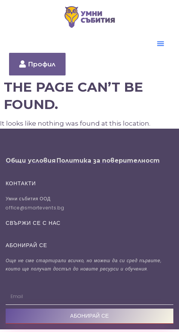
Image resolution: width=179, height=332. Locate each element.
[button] (160, 43)
